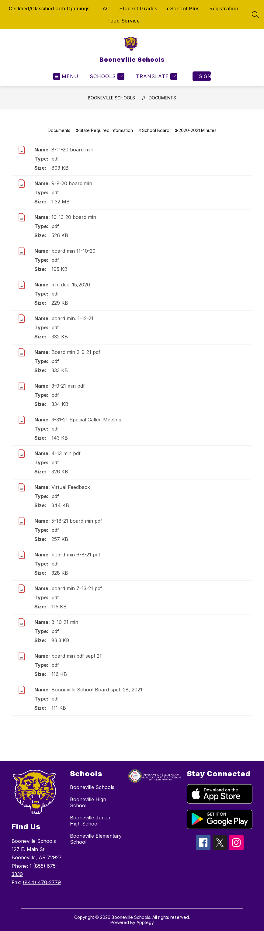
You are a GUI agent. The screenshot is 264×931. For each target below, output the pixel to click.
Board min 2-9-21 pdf (75, 352)
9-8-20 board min (71, 183)
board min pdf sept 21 (76, 656)
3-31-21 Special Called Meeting (86, 420)
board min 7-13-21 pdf (76, 588)
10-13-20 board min (73, 217)
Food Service (123, 21)
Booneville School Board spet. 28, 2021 (96, 690)
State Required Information (106, 130)
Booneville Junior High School (90, 821)
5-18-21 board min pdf (76, 521)
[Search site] (255, 14)
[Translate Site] (155, 76)
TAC (104, 8)
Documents (162, 97)
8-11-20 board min (72, 150)
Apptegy (145, 922)
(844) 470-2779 (42, 882)
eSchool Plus (183, 8)
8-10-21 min (64, 622)
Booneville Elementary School (96, 839)
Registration (223, 8)
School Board (155, 130)
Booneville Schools (111, 97)
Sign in (205, 76)
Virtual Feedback (70, 487)
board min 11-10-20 (73, 251)
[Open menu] (65, 76)
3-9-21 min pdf (68, 386)
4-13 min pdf (66, 453)
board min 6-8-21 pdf (75, 555)
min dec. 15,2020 (70, 285)
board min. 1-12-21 (72, 318)
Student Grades (138, 8)
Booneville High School (88, 802)
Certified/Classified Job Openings (49, 8)
